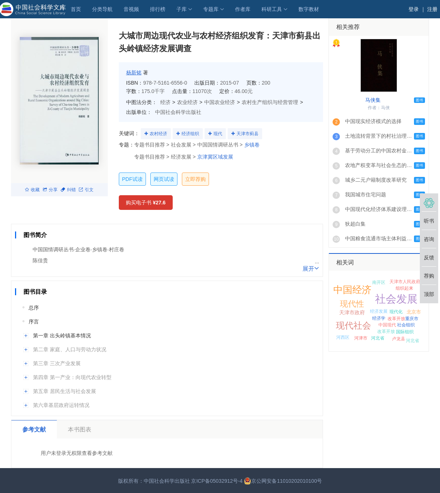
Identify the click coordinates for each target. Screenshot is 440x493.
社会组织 (406, 324)
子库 (181, 9)
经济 (165, 102)
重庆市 (411, 318)
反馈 (429, 257)
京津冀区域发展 (215, 157)
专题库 (211, 9)
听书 (429, 221)
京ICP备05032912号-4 (216, 481)
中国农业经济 (219, 102)
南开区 (378, 282)
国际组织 (405, 331)
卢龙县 (398, 338)
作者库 (242, 9)
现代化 (396, 311)
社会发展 (396, 299)
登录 (413, 9)
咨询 (429, 239)
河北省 (377, 338)
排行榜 (157, 9)
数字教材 (308, 9)
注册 (432, 9)
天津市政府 (352, 312)
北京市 (414, 312)
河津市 (360, 338)
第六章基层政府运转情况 (61, 405)
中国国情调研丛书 (217, 145)
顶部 (429, 294)
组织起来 (404, 288)
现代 (217, 133)
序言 (34, 322)
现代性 (352, 303)
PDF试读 (132, 179)
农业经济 (187, 102)
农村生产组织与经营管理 (270, 102)
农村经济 (158, 133)
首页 (76, 9)
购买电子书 (146, 202)
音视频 (131, 9)
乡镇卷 (252, 145)
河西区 (342, 337)
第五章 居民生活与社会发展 (64, 391)
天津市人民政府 (404, 281)
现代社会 (353, 325)
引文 (86, 189)
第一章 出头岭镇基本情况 (62, 335)
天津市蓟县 (247, 133)
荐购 (429, 276)
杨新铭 (134, 72)
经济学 (378, 318)
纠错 (68, 189)
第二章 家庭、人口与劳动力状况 (69, 349)
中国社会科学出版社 (178, 112)
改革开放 (396, 318)
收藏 (32, 189)
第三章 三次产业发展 (57, 363)
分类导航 (102, 9)
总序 (34, 308)
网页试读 (164, 179)
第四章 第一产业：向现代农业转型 (72, 377)
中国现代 (387, 324)
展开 (310, 268)
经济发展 (379, 311)
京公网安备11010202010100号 (283, 481)
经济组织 (190, 133)
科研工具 (271, 9)
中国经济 (352, 289)
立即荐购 (195, 179)
